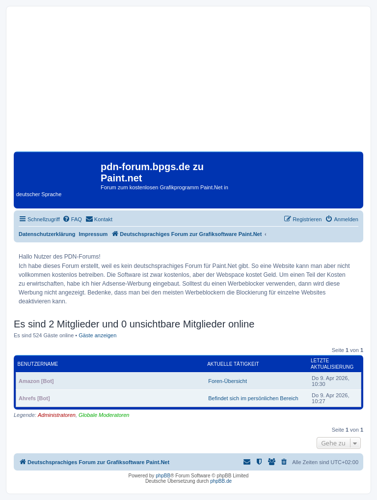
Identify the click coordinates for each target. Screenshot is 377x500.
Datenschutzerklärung (47, 234)
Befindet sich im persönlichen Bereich (253, 398)
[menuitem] (72, 219)
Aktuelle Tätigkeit (233, 364)
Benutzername (38, 364)
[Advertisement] (188, 82)
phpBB (163, 475)
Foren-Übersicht (227, 381)
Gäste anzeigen (97, 335)
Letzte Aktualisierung (332, 364)
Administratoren (57, 415)
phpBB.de (221, 481)
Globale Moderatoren (104, 415)
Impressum (93, 234)
